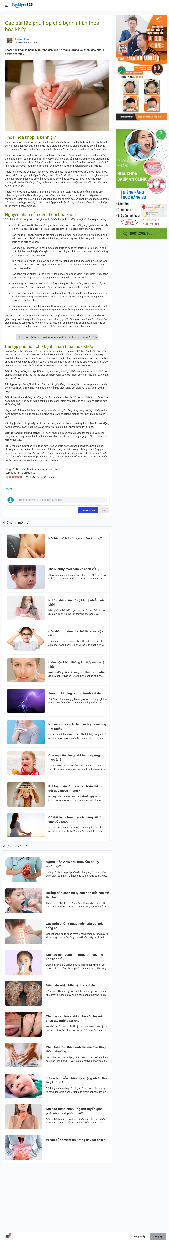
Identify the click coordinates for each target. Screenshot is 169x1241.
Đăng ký (157, 1236)
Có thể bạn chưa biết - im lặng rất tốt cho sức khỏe (75, 885)
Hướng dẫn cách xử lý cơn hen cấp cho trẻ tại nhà (77, 961)
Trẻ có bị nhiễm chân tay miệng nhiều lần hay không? (76, 1146)
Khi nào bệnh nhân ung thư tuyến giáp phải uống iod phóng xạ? (74, 1177)
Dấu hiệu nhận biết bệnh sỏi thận (70, 1051)
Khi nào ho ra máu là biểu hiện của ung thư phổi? (77, 792)
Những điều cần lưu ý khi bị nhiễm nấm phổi (77, 668)
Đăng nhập (140, 1236)
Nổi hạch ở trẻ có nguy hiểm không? (75, 604)
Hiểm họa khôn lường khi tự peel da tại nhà (77, 730)
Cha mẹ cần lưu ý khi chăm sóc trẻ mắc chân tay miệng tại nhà (75, 1084)
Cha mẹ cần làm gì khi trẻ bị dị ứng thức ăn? (74, 823)
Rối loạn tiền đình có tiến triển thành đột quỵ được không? (75, 854)
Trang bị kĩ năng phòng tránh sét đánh (76, 759)
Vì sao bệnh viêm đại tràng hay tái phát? (75, 1205)
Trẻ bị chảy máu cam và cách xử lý (73, 634)
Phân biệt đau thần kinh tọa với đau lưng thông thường (76, 1115)
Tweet (8, 554)
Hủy (104, 576)
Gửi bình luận (88, 576)
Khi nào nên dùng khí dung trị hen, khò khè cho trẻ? (74, 1022)
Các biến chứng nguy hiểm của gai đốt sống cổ (74, 991)
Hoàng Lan (22, 39)
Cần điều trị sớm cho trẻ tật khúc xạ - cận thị (75, 699)
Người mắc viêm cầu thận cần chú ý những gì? (72, 930)
